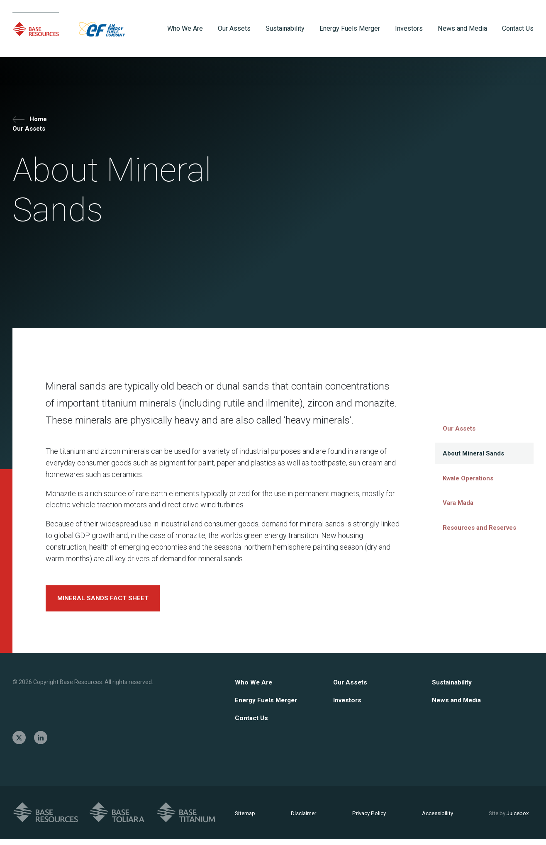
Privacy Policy (367, 818)
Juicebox (504, 818)
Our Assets (31, 133)
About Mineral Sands (467, 453)
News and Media (457, 705)
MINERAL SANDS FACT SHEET (106, 602)
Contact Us (252, 723)
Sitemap (246, 818)
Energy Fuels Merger (268, 705)
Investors (348, 705)
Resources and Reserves (471, 523)
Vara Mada (453, 500)
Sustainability (452, 687)
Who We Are (254, 687)
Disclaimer (303, 818)
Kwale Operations (462, 476)
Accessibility (434, 818)
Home (31, 121)
